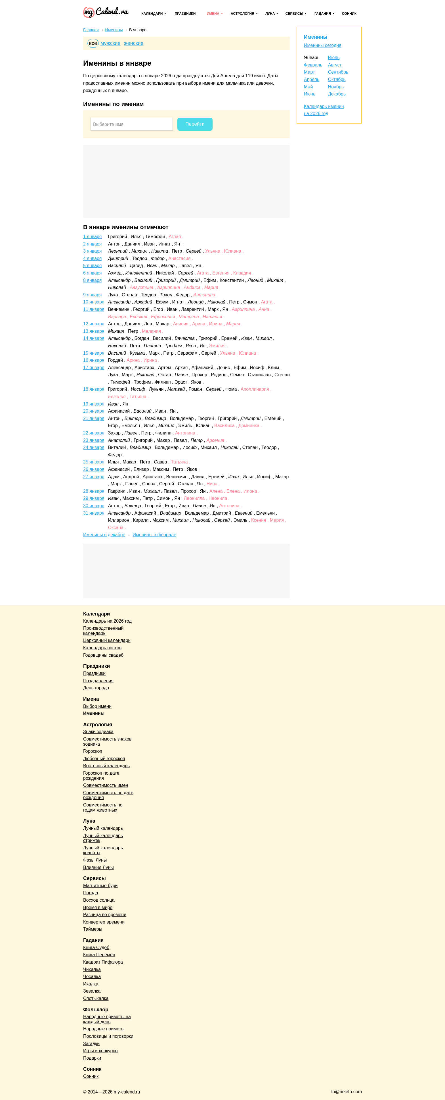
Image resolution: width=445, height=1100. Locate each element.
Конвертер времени (104, 922)
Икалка (90, 984)
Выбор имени (97, 706)
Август (335, 65)
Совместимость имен (105, 785)
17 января (93, 367)
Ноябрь (336, 86)
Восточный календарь (106, 765)
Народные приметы (104, 1028)
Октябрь (337, 79)
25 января (93, 461)
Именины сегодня (322, 45)
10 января (93, 302)
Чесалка (92, 976)
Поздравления (98, 680)
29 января (93, 498)
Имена (213, 14)
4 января (92, 258)
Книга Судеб (96, 947)
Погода (90, 892)
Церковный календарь (107, 640)
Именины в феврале (155, 534)
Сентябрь (338, 72)
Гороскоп (92, 751)
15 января (93, 353)
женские (134, 43)
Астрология (242, 14)
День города (96, 687)
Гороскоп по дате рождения (101, 776)
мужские (110, 43)
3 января (92, 251)
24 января (93, 447)
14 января (93, 338)
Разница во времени (104, 914)
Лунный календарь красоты (103, 850)
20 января (93, 411)
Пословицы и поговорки (108, 1036)
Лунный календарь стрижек (103, 838)
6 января (92, 273)
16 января (93, 360)
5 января (92, 265)
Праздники (185, 14)
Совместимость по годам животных (103, 807)
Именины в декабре (104, 534)
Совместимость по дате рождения (108, 795)
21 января (93, 418)
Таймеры (92, 929)
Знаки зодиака (98, 731)
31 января (93, 513)
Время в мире (97, 907)
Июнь (310, 94)
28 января (93, 491)
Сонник (349, 14)
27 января (93, 476)
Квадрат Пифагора (103, 962)
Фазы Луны (95, 860)
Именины (316, 37)
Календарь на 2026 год (107, 621)
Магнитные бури (100, 885)
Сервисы (294, 14)
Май (308, 86)
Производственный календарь (103, 631)
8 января (92, 280)
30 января (93, 505)
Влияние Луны (98, 867)
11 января (93, 309)
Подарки (92, 1058)
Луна (270, 14)
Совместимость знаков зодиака (107, 741)
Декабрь (337, 94)
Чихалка (92, 969)
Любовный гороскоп (104, 758)
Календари (152, 14)
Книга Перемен (99, 954)
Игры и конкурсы (100, 1050)
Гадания (322, 14)
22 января (93, 433)
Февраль (313, 65)
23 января (93, 440)
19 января (93, 404)
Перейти (194, 124)
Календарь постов (102, 647)
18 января (93, 389)
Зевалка (91, 991)
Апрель (311, 79)
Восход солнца (99, 900)
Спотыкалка (95, 998)
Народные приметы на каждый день (107, 1019)
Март (309, 72)
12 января (93, 323)
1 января (92, 236)
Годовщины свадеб (103, 655)
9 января (92, 294)
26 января (93, 469)
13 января (93, 331)
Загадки (91, 1043)
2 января (92, 244)
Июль (334, 57)
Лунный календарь (103, 828)
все (93, 43)
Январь (312, 57)
